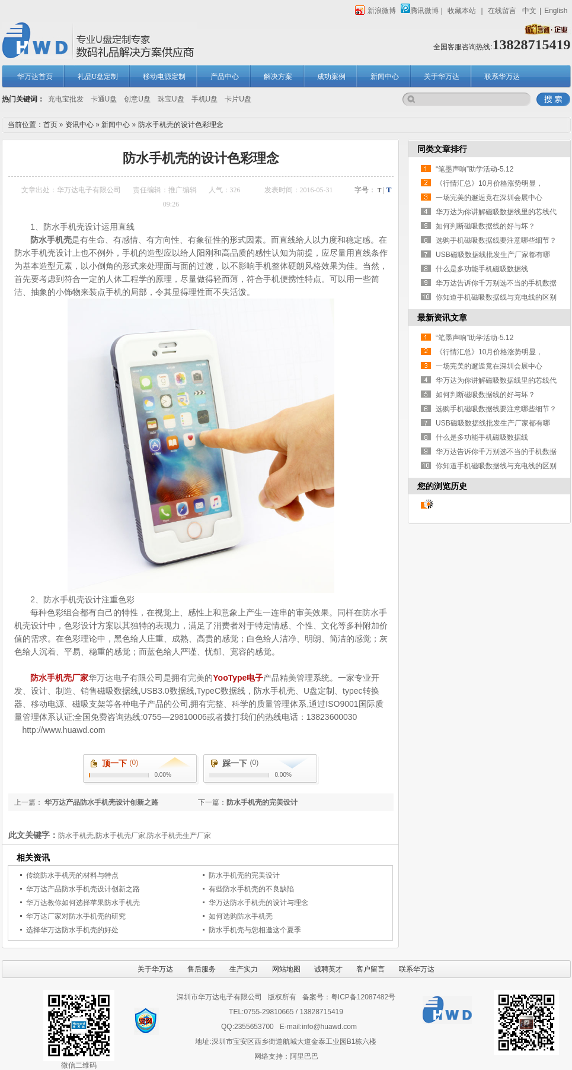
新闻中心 (384, 76)
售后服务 (201, 969)
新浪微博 (375, 11)
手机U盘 (204, 99)
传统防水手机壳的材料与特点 (72, 875)
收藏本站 (462, 11)
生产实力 (243, 969)
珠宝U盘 (171, 99)
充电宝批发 (66, 99)
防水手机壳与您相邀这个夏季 (255, 930)
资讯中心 (79, 124)
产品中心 (224, 76)
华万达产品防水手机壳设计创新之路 (100, 802)
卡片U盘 (238, 99)
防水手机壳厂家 (59, 677)
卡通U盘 (104, 99)
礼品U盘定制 (98, 76)
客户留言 (370, 969)
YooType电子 (238, 677)
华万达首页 (35, 76)
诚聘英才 (328, 969)
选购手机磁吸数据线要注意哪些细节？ (496, 240)
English (555, 11)
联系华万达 (502, 76)
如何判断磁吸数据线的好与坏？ (485, 226)
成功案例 (331, 76)
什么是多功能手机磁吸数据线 (482, 269)
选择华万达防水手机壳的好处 (72, 930)
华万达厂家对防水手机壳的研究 (76, 916)
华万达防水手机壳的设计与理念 (258, 902)
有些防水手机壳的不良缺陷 (251, 889)
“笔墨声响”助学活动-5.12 (474, 169)
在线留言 (502, 11)
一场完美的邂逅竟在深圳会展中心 (489, 197)
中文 (529, 11)
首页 (50, 124)
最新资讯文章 (442, 317)
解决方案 (278, 76)
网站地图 (286, 969)
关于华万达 (441, 76)
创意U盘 (137, 99)
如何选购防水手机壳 (241, 916)
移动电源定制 (164, 76)
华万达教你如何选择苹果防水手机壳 (83, 902)
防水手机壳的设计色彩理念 (180, 124)
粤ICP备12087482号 (363, 997)
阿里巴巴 (304, 1056)
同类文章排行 (442, 149)
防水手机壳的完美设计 (262, 802)
